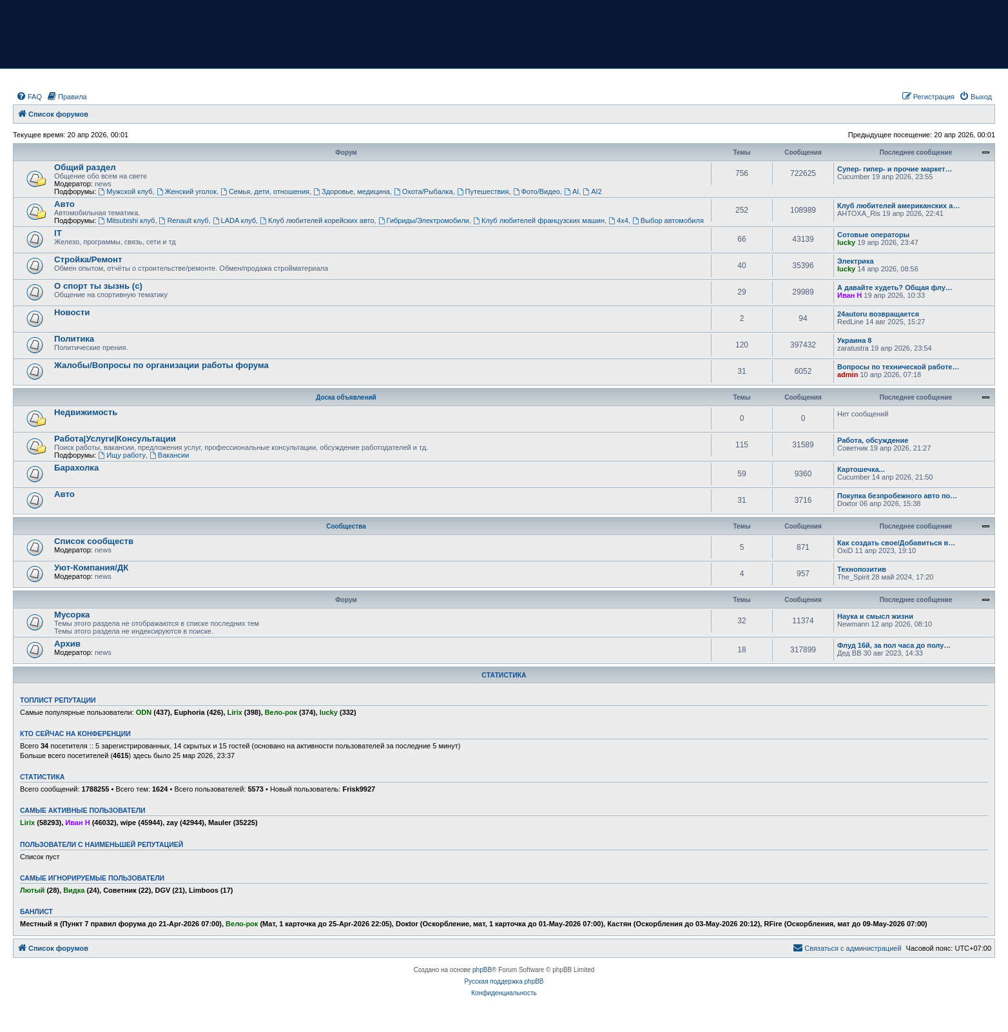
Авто (64, 204)
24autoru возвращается (878, 314)
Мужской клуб (125, 191)
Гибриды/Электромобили (423, 220)
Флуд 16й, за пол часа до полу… (894, 645)
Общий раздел (85, 167)
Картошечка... (861, 469)
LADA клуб (234, 220)
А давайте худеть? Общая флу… (895, 287)
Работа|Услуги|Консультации (115, 438)
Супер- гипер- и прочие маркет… (894, 169)
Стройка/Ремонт (88, 259)
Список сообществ (93, 541)
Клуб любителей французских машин (539, 220)
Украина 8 (854, 340)
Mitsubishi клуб (126, 220)
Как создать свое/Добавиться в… (896, 543)
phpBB (482, 969)
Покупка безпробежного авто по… (897, 496)
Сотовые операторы (873, 235)
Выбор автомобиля (668, 220)
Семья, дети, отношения (264, 191)
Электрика (855, 261)
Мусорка (72, 614)
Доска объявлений (346, 397)
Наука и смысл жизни (875, 616)
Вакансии (169, 455)
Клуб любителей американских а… (898, 205)
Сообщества (346, 526)
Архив (67, 643)
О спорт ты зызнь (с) (98, 286)
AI (571, 191)
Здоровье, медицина (351, 191)
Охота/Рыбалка (423, 191)
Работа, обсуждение (872, 440)
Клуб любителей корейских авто (317, 220)
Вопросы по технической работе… (898, 367)
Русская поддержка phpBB (503, 981)
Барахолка (76, 467)
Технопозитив (861, 569)
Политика (74, 339)
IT (58, 233)
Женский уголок (187, 191)
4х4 (618, 220)
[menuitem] (29, 96)
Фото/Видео (536, 191)
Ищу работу (122, 455)
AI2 (592, 191)
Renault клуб (184, 220)
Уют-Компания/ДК (91, 567)
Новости (72, 312)
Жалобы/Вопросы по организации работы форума (161, 365)
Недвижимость (85, 412)
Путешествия (483, 191)
